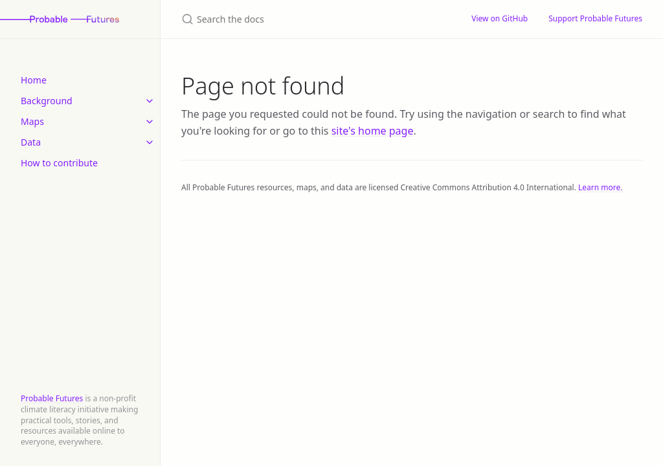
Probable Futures (52, 398)
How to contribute (59, 163)
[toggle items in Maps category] (149, 121)
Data (31, 142)
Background (47, 100)
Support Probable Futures (595, 18)
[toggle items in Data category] (149, 142)
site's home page (373, 131)
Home (34, 80)
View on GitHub (499, 18)
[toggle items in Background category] (149, 101)
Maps (32, 121)
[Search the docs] (311, 19)
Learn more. (600, 187)
